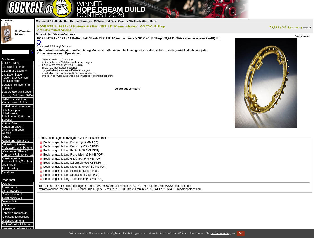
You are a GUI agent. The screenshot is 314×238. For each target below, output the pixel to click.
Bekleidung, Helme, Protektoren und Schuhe (17, 146)
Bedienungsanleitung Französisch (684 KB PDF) (73, 154)
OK (240, 233)
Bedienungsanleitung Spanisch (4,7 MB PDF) (71, 174)
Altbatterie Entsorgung (15, 216)
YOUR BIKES (10, 63)
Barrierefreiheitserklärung (17, 228)
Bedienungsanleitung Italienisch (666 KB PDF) (72, 162)
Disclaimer (8, 209)
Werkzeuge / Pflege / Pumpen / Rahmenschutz (17, 153)
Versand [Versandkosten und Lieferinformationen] (307, 28)
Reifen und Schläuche (15, 140)
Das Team (8, 183)
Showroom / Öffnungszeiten (11, 189)
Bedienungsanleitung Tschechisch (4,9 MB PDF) (73, 179)
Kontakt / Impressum (14, 213)
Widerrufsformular (13, 220)
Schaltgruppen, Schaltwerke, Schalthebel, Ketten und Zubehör (16, 115)
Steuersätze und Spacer (17, 91)
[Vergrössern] (303, 36)
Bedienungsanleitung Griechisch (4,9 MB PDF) (72, 158)
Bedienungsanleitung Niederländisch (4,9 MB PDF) (74, 166)
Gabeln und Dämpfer (15, 70)
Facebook (8, 172)
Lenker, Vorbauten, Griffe (17, 95)
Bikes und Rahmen (13, 67)
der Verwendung (221, 233)
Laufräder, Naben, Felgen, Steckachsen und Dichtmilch (15, 77)
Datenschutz (9, 201)
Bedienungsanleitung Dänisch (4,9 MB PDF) (70, 142)
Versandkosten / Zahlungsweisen (12, 196)
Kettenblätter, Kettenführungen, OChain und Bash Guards (13, 128)
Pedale (6, 136)
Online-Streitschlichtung (16, 224)
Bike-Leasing (10, 168)
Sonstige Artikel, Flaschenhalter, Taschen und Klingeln (17, 161)
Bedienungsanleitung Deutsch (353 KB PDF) (71, 146)
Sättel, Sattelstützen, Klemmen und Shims (15, 101)
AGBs (5, 205)
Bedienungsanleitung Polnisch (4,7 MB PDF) (71, 170)
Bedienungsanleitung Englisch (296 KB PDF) (71, 150)
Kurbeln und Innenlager (16, 106)
